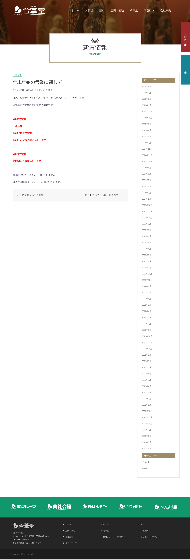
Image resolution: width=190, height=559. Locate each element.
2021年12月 (147, 336)
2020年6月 (146, 436)
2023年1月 (146, 267)
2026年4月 (146, 86)
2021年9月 (146, 355)
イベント (146, 462)
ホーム (75, 10)
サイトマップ (71, 543)
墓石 (101, 10)
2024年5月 (146, 180)
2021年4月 (146, 386)
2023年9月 (146, 224)
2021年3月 (146, 392)
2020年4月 (146, 448)
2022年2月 (146, 324)
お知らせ (17, 75)
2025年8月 (146, 124)
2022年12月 (147, 274)
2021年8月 (146, 361)
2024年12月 (147, 149)
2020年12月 (147, 411)
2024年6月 (146, 174)
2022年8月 (146, 286)
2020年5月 (146, 442)
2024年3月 (146, 186)
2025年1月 (146, 143)
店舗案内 (149, 10)
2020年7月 (146, 430)
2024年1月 (146, 199)
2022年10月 (147, 280)
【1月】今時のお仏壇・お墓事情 (101, 195)
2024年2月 (146, 193)
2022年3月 (146, 317)
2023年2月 (146, 261)
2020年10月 (147, 423)
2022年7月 (146, 292)
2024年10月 (147, 161)
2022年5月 (146, 305)
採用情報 (185, 70)
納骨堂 (134, 10)
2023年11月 (147, 211)
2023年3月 (146, 255)
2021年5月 (146, 380)
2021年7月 (146, 367)
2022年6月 (146, 299)
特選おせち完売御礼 (32, 195)
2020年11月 (147, 417)
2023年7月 (146, 236)
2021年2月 (146, 399)
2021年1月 (146, 405)
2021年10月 (147, 349)
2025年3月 (146, 136)
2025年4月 (146, 130)
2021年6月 (146, 373)
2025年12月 (147, 111)
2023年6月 (146, 242)
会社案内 (165, 10)
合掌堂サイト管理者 (43, 90)
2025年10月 (147, 118)
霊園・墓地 (117, 10)
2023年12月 (147, 205)
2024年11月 (147, 155)
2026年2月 (146, 99)
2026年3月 (146, 93)
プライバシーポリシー (150, 537)
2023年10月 (147, 217)
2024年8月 (146, 168)
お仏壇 (89, 10)
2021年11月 (147, 342)
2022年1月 (146, 330)
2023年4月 (146, 249)
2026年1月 (146, 105)
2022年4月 (146, 311)
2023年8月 (146, 230)
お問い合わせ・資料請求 (185, 37)
